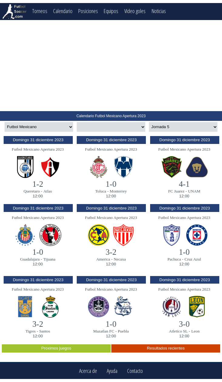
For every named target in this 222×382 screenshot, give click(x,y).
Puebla (123, 331)
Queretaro (32, 191)
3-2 (111, 252)
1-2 (37, 184)
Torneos (39, 11)
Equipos (111, 11)
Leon (195, 331)
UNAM (194, 191)
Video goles (135, 11)
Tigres (30, 331)
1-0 (111, 184)
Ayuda (112, 370)
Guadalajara (29, 259)
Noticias (159, 11)
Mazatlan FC (103, 331)
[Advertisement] (111, 65)
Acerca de (88, 370)
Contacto (135, 370)
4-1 (184, 184)
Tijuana (49, 259)
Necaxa (120, 259)
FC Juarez (176, 191)
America (103, 259)
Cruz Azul (192, 259)
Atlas (47, 191)
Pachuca (174, 259)
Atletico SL (178, 331)
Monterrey (118, 191)
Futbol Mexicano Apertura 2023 (38, 149)
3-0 (184, 324)
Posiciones (88, 11)
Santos (44, 331)
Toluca (100, 191)
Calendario (63, 11)
